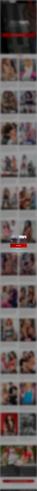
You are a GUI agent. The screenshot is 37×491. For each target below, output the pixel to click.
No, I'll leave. (18, 248)
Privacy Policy (21, 251)
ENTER (18, 245)
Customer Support (18, 254)
